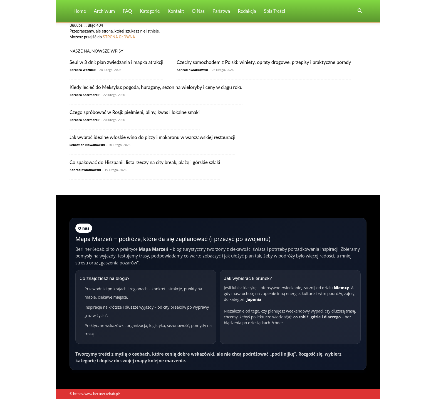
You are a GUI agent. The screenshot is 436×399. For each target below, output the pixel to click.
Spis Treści (274, 11)
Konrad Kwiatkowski (192, 70)
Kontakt (176, 11)
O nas (198, 11)
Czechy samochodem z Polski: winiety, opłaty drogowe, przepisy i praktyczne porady (264, 62)
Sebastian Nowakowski (87, 145)
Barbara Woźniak (83, 70)
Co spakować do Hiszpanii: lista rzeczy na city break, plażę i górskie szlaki (145, 162)
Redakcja (247, 11)
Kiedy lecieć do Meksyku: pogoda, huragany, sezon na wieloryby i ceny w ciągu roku (156, 87)
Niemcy (341, 287)
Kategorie (150, 11)
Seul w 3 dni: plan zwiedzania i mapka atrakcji (116, 62)
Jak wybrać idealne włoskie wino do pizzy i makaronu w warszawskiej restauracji (152, 137)
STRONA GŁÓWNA (119, 37)
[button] (359, 11)
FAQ (127, 11)
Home (79, 11)
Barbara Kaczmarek (85, 95)
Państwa (221, 11)
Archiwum (104, 11)
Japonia (253, 299)
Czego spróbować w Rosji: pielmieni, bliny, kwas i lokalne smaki (135, 112)
